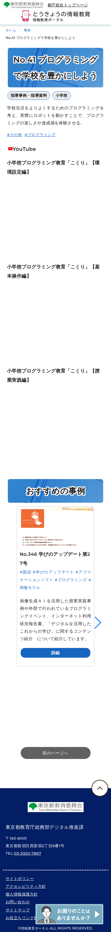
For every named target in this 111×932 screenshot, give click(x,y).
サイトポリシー (20, 878)
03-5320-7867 (27, 853)
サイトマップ (18, 910)
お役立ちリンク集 (22, 918)
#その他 (14, 134)
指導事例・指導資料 (29, 95)
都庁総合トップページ (68, 5)
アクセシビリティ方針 (26, 886)
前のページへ (55, 753)
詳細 (55, 652)
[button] (97, 623)
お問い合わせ (18, 902)
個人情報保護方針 (22, 894)
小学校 (62, 95)
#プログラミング (40, 134)
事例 (27, 30)
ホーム (11, 30)
